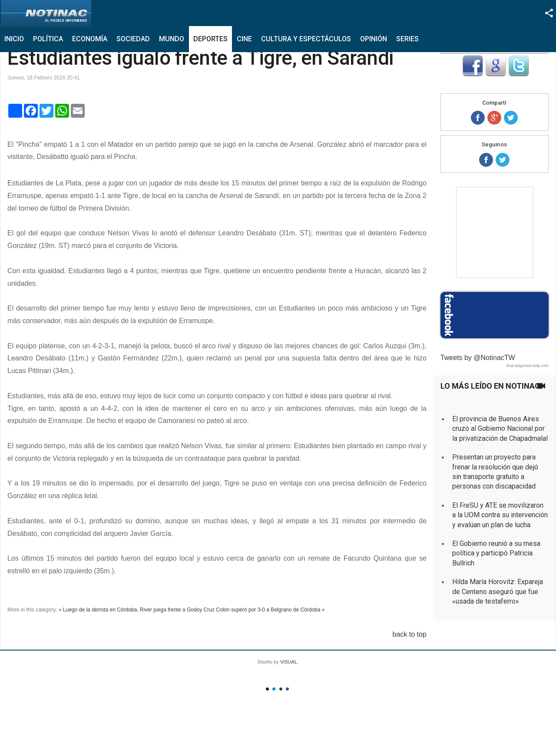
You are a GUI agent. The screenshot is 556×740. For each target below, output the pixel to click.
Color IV (287, 688)
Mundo (171, 39)
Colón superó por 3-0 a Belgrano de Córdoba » (270, 610)
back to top (410, 634)
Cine (244, 39)
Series (407, 39)
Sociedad (133, 39)
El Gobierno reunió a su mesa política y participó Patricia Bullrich (496, 553)
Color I (267, 688)
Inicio (14, 39)
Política (48, 39)
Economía (89, 39)
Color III (280, 688)
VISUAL (288, 661)
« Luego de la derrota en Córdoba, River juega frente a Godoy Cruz (137, 610)
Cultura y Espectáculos (306, 39)
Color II (273, 688)
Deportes (210, 39)
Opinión (373, 39)
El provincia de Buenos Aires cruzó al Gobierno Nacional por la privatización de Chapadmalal (500, 429)
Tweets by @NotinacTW (477, 357)
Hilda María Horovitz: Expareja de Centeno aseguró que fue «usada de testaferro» (497, 591)
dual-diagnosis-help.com (527, 365)
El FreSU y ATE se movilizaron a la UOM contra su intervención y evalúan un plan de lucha (500, 515)
